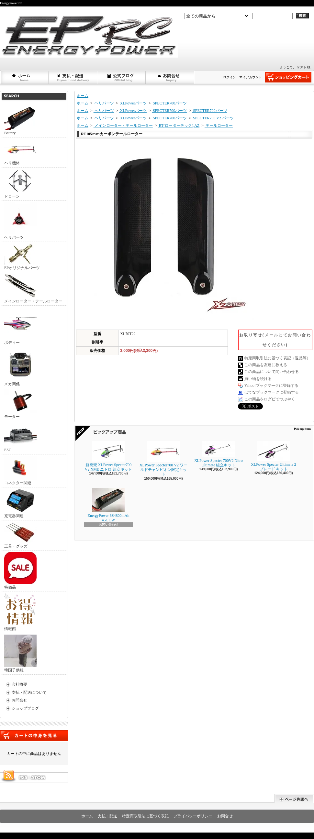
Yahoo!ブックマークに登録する (271, 385)
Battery (20, 120)
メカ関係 (20, 367)
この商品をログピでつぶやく (269, 399)
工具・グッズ (20, 535)
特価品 (20, 571)
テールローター (219, 125)
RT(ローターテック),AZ (179, 125)
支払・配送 (107, 816)
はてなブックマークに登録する (271, 392)
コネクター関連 (20, 470)
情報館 (20, 612)
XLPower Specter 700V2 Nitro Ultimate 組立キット (218, 454)
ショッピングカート (288, 77)
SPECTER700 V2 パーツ (213, 118)
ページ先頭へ (294, 798)
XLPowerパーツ (133, 103)
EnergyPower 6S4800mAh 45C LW (108, 505)
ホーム (24, 77)
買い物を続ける (258, 378)
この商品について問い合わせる (271, 371)
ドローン (20, 184)
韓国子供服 (20, 653)
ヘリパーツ (20, 221)
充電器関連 (20, 503)
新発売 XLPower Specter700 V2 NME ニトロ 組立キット (108, 456)
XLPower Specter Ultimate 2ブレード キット (273, 456)
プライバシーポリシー (193, 816)
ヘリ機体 (20, 152)
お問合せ (170, 77)
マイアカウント (250, 77)
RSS (23, 777)
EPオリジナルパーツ (22, 256)
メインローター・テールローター (33, 288)
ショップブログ (121, 77)
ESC (20, 437)
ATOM (38, 777)
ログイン (229, 77)
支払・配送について (73, 77)
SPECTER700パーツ (169, 103)
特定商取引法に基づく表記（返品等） (277, 358)
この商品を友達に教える (265, 365)
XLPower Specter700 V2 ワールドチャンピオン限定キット (163, 459)
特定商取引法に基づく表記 (145, 816)
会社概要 (19, 684)
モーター (20, 404)
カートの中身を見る (34, 735)
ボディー (20, 326)
